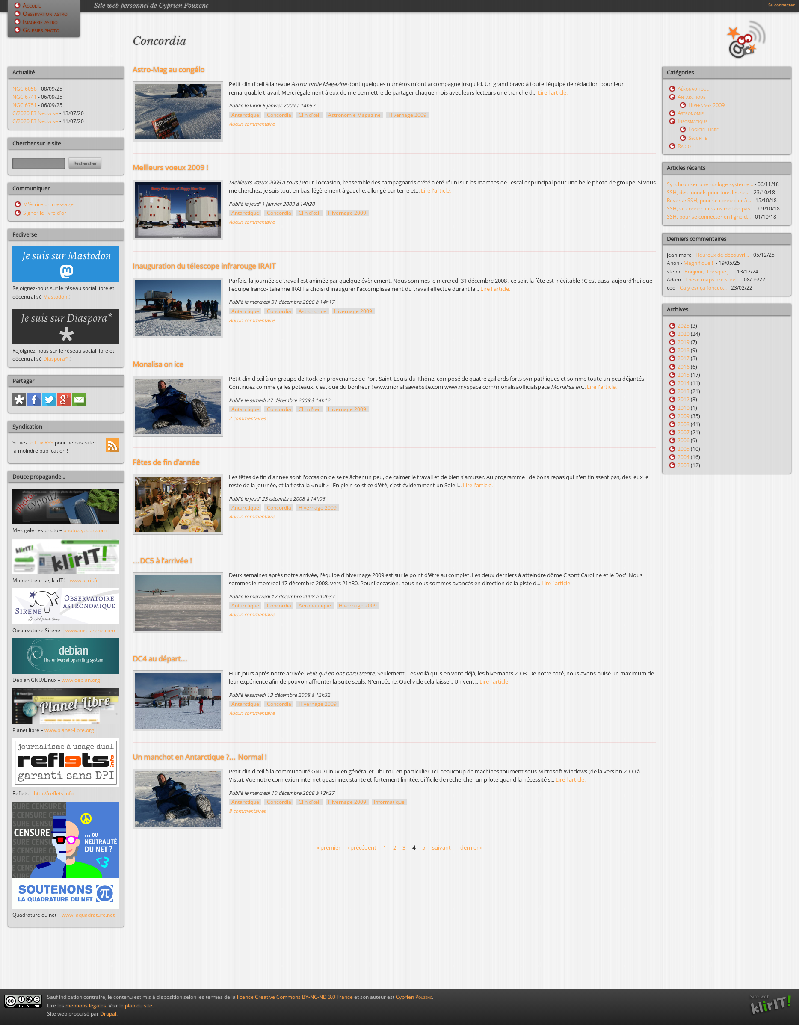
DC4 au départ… (160, 659)
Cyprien (414, 997)
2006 (684, 440)
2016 (684, 367)
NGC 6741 (24, 97)
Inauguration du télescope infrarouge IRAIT (204, 266)
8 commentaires (247, 811)
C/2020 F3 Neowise (35, 113)
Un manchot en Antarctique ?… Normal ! (200, 757)
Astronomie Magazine (354, 115)
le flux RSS (41, 442)
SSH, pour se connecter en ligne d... (709, 216)
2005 (684, 449)
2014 (684, 383)
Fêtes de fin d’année (166, 462)
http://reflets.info (54, 793)
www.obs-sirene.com (90, 630)
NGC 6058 (24, 89)
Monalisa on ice (158, 364)
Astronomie (312, 311)
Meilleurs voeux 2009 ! (170, 167)
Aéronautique (315, 605)
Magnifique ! (700, 263)
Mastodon (55, 296)
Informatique (389, 802)
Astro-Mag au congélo (168, 69)
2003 (684, 465)
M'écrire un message (48, 204)
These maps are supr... (712, 279)
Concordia (279, 115)
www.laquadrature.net (88, 915)
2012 (684, 399)
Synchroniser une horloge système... (710, 184)
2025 (684, 326)
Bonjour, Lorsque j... (708, 271)
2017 (684, 358)
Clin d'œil (309, 115)
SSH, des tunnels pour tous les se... (708, 192)
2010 (684, 408)
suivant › (443, 847)
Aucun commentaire (252, 124)
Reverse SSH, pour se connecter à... (709, 200)
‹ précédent (361, 847)
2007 (684, 432)
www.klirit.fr (84, 580)
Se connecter (781, 5)
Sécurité (697, 138)
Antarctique (245, 115)
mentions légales (85, 1005)
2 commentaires (247, 418)
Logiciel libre (703, 129)
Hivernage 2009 (407, 115)
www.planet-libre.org (69, 730)
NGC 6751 (24, 105)
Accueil (32, 5)
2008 (684, 424)
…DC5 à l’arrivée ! (162, 561)
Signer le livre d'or (44, 213)
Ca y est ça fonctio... (703, 287)
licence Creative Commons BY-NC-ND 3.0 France (295, 997)
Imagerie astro (40, 22)
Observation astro (45, 13)
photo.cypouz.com (85, 530)
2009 (684, 416)
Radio (684, 146)
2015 (684, 375)
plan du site (138, 1005)
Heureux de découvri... (722, 255)
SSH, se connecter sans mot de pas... (710, 208)
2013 (684, 391)
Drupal (108, 1013)
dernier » (471, 847)
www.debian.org (81, 680)
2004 (684, 457)
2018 (684, 350)
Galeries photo (41, 30)
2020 (684, 334)
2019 (684, 342)
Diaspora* (55, 358)
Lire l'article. (553, 92)
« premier (328, 847)
